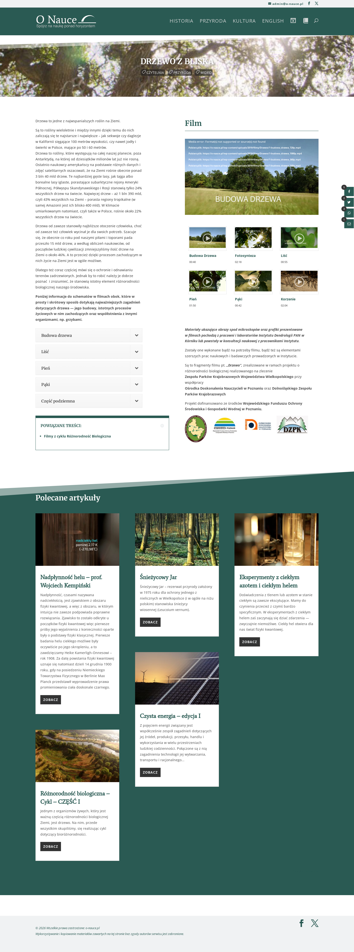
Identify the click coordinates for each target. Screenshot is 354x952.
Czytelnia (155, 72)
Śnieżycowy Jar (158, 577)
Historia (181, 21)
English (273, 21)
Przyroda (213, 21)
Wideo (206, 72)
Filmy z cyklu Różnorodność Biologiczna (77, 436)
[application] (252, 176)
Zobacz (50, 699)
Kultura (244, 21)
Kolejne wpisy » (305, 871)
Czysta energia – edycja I (170, 715)
